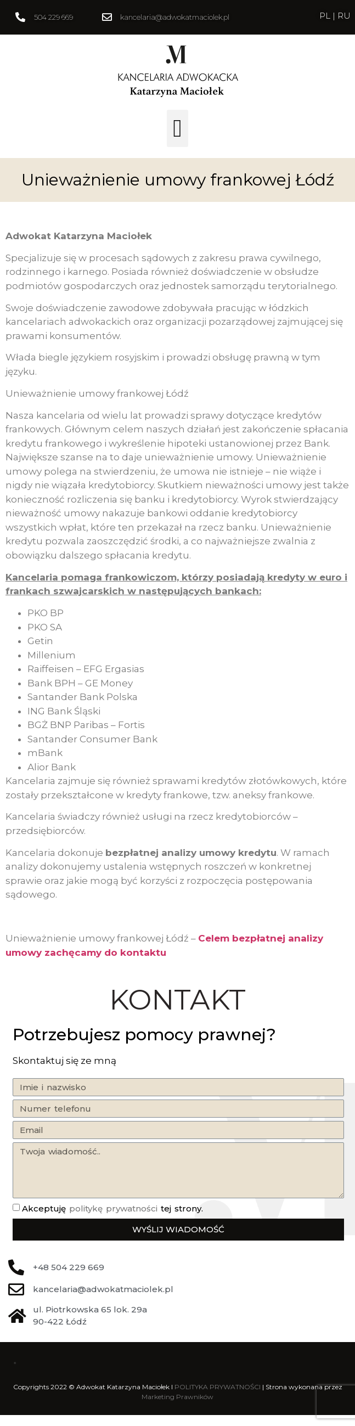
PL (326, 15)
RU (344, 15)
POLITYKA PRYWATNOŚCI (217, 1387)
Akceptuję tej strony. (112, 1208)
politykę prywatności (113, 1208)
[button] (177, 128)
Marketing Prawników (177, 1397)
